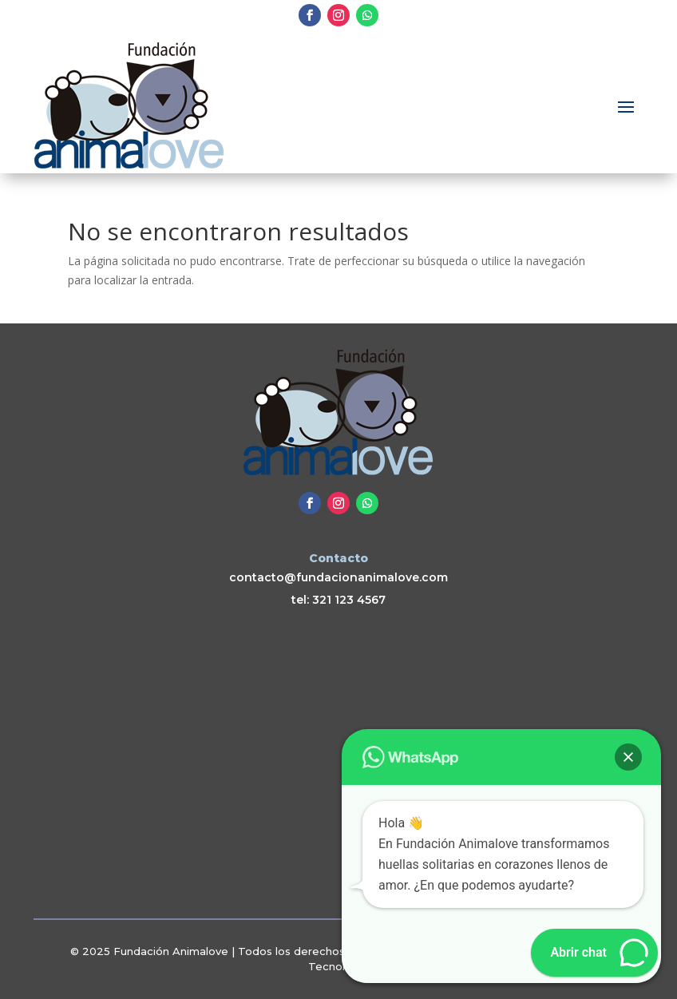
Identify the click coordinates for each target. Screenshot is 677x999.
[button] (628, 757)
